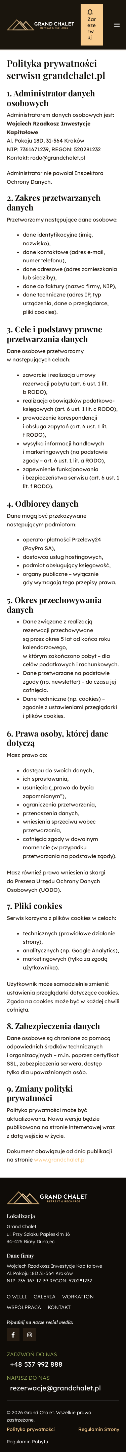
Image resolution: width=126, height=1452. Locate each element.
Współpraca (24, 1307)
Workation (78, 1296)
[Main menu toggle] (117, 24)
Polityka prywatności (31, 1429)
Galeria (44, 1296)
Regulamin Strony (98, 1429)
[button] (92, 25)
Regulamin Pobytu (27, 1442)
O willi (17, 1296)
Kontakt (59, 1307)
